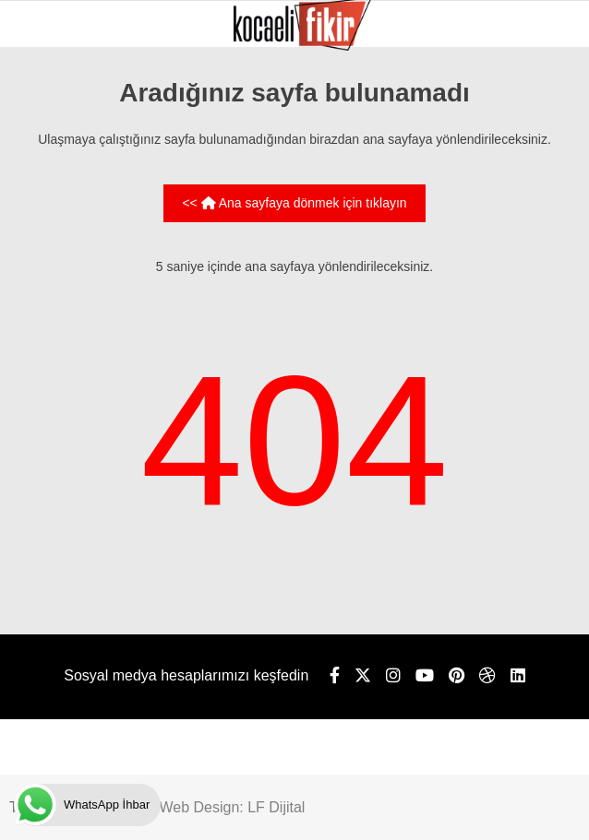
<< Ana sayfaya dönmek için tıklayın (294, 202)
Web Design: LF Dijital (232, 807)
